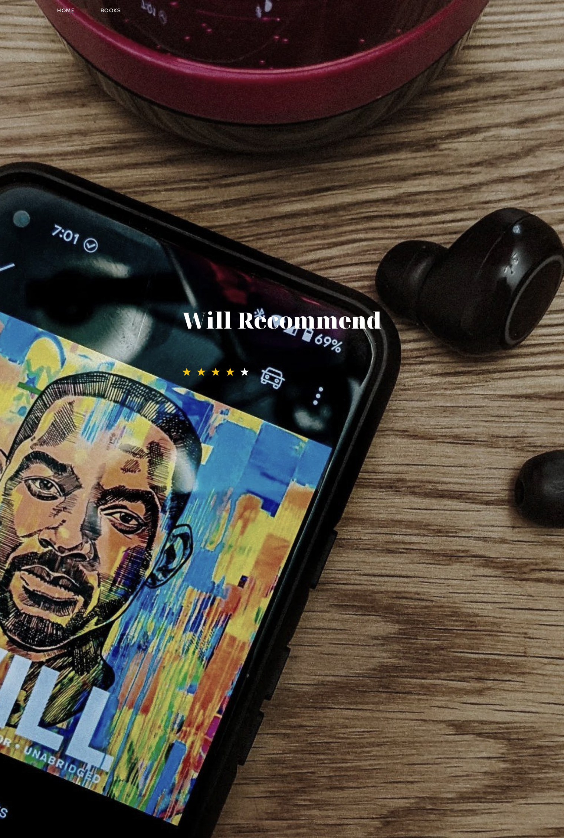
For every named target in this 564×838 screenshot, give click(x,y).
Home (66, 10)
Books (111, 10)
